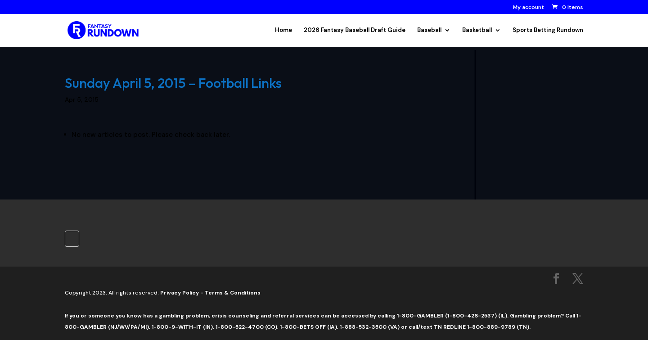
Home (283, 30)
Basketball (477, 30)
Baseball (429, 30)
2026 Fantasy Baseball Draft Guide (354, 30)
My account (528, 8)
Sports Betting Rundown (548, 30)
